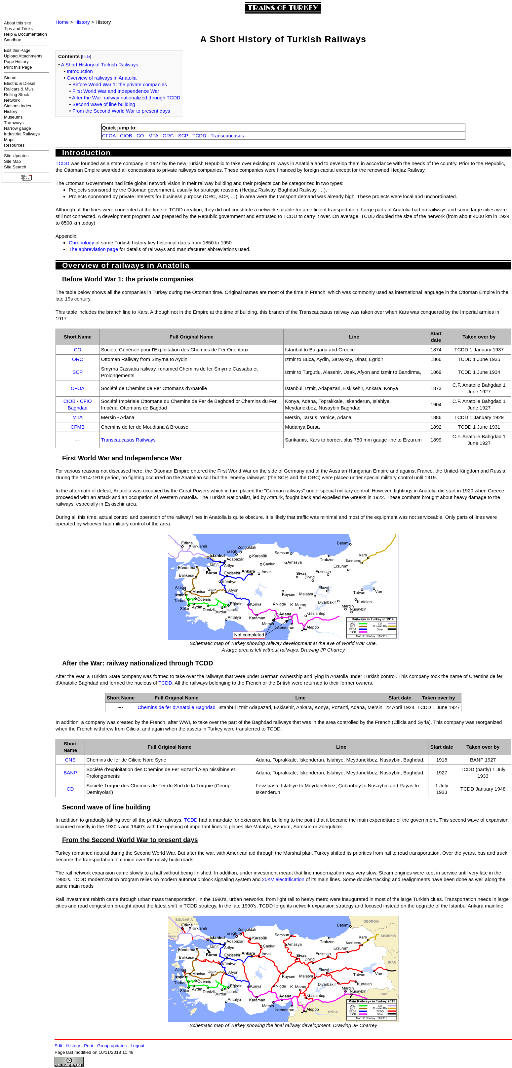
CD (70, 789)
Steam (10, 77)
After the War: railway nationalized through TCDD (126, 97)
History (10, 111)
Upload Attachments (23, 55)
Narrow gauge (17, 128)
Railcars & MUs (19, 89)
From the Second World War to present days (121, 111)
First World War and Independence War (115, 91)
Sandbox (12, 39)
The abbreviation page (93, 249)
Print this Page (18, 67)
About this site (17, 22)
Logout (137, 1045)
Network (12, 100)
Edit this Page (17, 50)
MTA (153, 135)
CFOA (109, 135)
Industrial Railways (22, 133)
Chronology (81, 242)
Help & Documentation (25, 34)
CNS (70, 760)
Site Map (12, 161)
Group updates (112, 1045)
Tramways (13, 122)
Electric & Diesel (19, 83)
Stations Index (17, 105)
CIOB (126, 135)
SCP (183, 135)
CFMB (78, 427)
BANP (70, 772)
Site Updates (16, 155)
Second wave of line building (103, 104)
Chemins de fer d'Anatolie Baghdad (177, 707)
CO (140, 135)
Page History (16, 61)
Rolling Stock (16, 94)
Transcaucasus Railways (128, 440)
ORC (168, 135)
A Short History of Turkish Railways (99, 64)
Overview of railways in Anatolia (102, 78)
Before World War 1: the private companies (119, 84)
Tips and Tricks (18, 28)
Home (62, 22)
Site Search (15, 166)
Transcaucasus (227, 135)
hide (86, 56)
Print (88, 1045)
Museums (13, 117)
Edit (58, 1045)
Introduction (80, 71)
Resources (14, 145)
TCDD (199, 135)
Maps (9, 139)
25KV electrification (283, 879)
